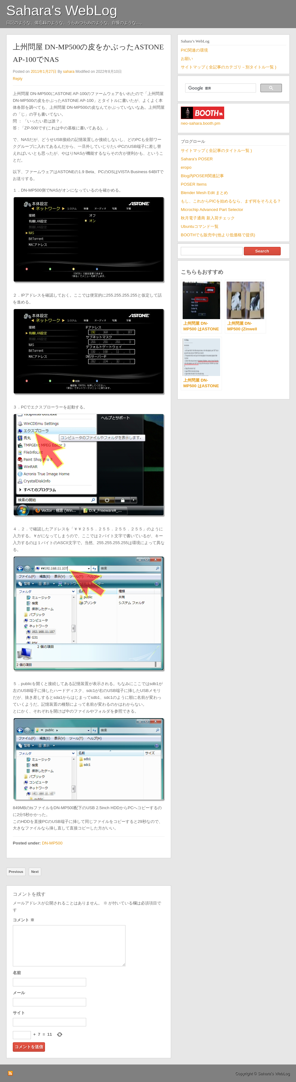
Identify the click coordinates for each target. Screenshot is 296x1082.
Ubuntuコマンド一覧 (200, 226)
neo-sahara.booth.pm (200, 123)
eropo (186, 167)
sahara (69, 71)
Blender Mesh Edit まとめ (204, 192)
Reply (17, 79)
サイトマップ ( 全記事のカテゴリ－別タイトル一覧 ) (228, 67)
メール (19, 992)
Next (35, 872)
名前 (17, 972)
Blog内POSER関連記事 (202, 175)
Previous (16, 872)
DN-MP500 (52, 843)
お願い (187, 58)
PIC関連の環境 (194, 50)
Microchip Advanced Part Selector (212, 209)
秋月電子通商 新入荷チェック (208, 218)
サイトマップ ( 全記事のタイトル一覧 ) (216, 150)
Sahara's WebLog (61, 10)
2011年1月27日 (44, 71)
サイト (19, 1012)
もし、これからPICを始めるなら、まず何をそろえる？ (231, 201)
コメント (23, 920)
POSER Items (194, 184)
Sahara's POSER (197, 159)
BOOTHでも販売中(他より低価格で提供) (218, 235)
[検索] (220, 88)
